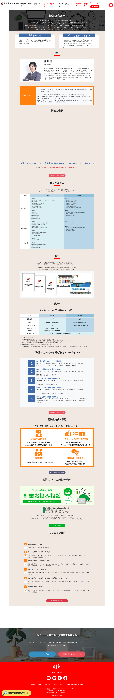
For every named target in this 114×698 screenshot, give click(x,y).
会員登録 (95, 6)
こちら (81, 581)
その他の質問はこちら (57, 600)
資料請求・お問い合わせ (57, 175)
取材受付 (47, 684)
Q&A (73, 4)
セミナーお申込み (42, 654)
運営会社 (32, 684)
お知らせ (40, 684)
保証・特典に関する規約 (57, 472)
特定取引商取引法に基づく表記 (75, 684)
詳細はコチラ (57, 525)
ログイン (95, 3)
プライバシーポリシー (58, 684)
